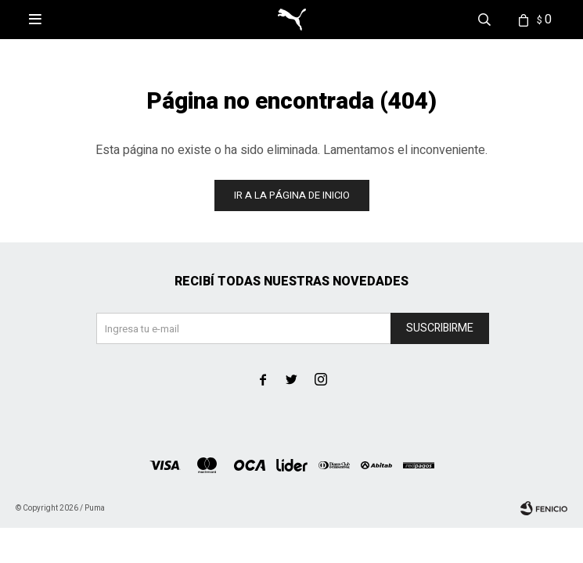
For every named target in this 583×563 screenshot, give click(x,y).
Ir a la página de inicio (292, 195)
